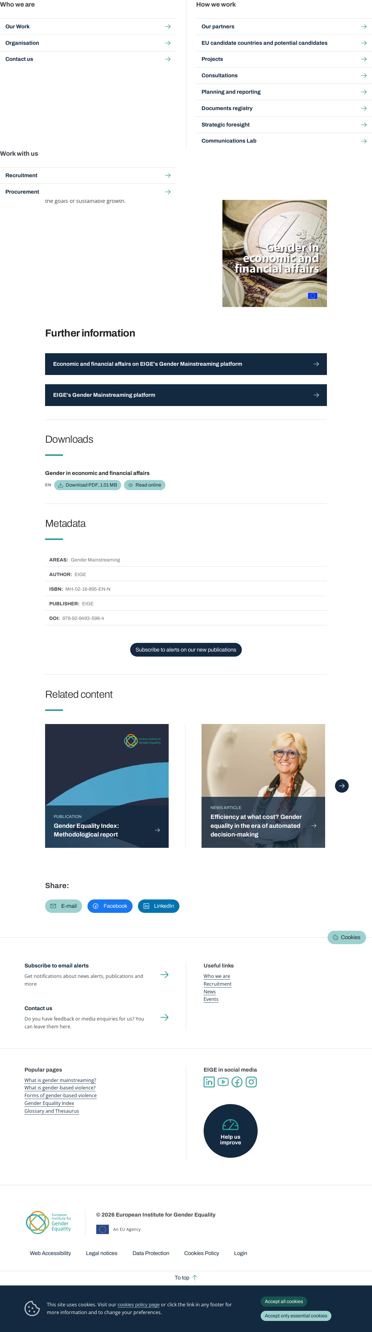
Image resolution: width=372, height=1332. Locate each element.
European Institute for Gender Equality (31, 18)
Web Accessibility (50, 1253)
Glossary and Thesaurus (51, 1111)
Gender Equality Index (253, 18)
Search (359, 18)
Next (341, 786)
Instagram (251, 1082)
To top (182, 1278)
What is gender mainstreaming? (60, 1080)
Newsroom (84, 17)
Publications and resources (125, 18)
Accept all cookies (284, 1301)
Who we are (217, 976)
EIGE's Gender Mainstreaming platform (104, 395)
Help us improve (230, 1139)
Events (211, 999)
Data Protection (151, 1253)
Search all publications (128, 55)
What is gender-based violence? (60, 1087)
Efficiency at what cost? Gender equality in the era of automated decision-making (256, 825)
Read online (148, 484)
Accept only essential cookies (296, 1315)
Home (37, 55)
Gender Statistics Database (296, 18)
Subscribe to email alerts (56, 966)
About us (333, 17)
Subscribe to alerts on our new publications (186, 650)
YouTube (223, 1082)
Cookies (350, 937)
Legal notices (101, 1253)
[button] (63, 906)
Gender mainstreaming (171, 18)
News (210, 991)
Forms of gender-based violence (60, 1095)
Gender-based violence (212, 18)
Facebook (237, 1082)
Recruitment (218, 984)
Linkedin (209, 1082)
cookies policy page (139, 1304)
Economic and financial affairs (129, 118)
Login (240, 1253)
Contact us (38, 1008)
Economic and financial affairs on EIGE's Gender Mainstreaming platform (147, 364)
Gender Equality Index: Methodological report (86, 830)
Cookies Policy (201, 1253)
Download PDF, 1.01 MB (91, 484)
